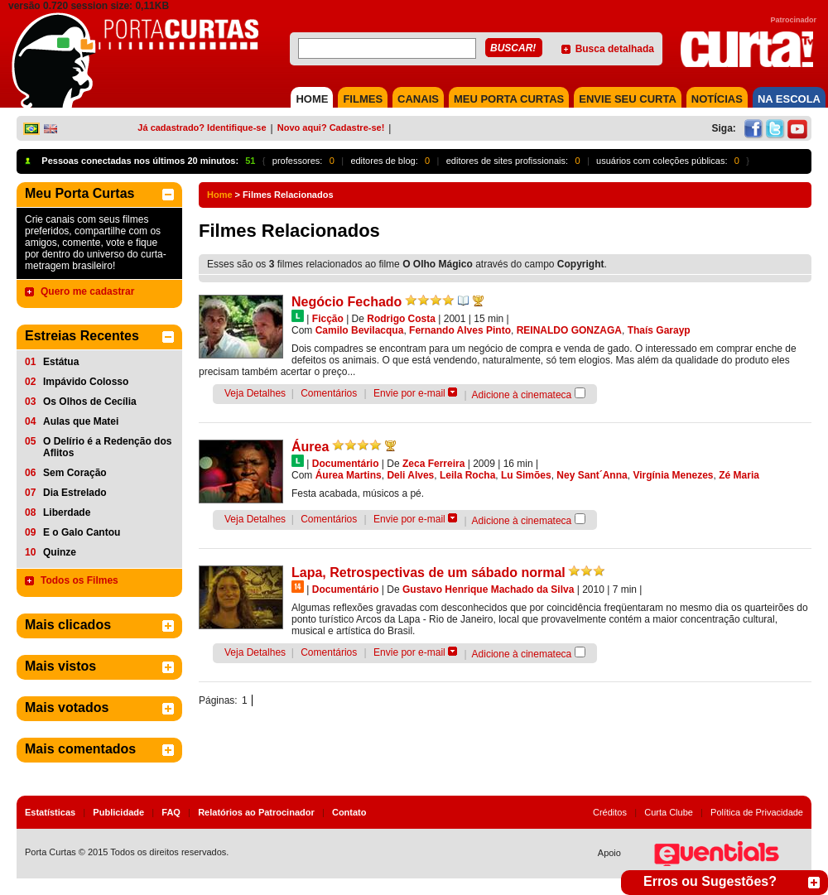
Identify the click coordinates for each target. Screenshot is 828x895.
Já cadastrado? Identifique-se (201, 127)
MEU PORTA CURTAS (509, 99)
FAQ (171, 812)
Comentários (329, 393)
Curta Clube (668, 812)
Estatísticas (50, 812)
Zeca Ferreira (433, 463)
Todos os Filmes (79, 580)
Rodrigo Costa (401, 319)
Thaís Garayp (659, 330)
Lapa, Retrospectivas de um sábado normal (428, 572)
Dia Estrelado (75, 492)
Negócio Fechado (346, 302)
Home (220, 195)
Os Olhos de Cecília (90, 401)
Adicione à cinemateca (522, 395)
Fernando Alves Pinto (460, 330)
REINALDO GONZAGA (569, 330)
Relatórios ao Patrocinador (256, 812)
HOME (312, 99)
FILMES (363, 99)
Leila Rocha (467, 475)
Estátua (61, 362)
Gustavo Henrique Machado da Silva (488, 589)
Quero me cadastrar (87, 291)
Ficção (328, 319)
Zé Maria (739, 475)
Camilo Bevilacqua (359, 330)
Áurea (310, 447)
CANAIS (418, 99)
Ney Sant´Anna (591, 475)
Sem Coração (75, 473)
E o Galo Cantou (81, 532)
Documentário (345, 463)
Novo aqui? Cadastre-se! (331, 127)
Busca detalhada (614, 49)
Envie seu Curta (627, 99)
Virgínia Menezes (673, 475)
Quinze (59, 552)
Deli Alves (410, 475)
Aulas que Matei (80, 421)
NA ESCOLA (789, 99)
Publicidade (118, 812)
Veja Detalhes (255, 393)
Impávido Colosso (85, 381)
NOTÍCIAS (717, 99)
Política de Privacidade (756, 812)
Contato (349, 812)
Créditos (610, 812)
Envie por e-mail (409, 393)
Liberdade (66, 512)
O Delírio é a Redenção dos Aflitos (107, 447)
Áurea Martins (348, 475)
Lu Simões (526, 475)
